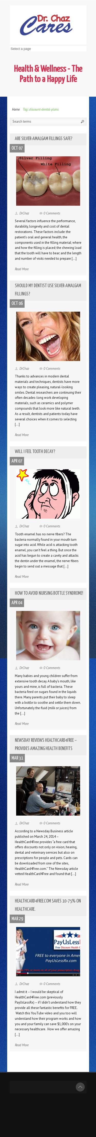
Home (16, 109)
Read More (22, 269)
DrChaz (24, 213)
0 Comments (52, 213)
